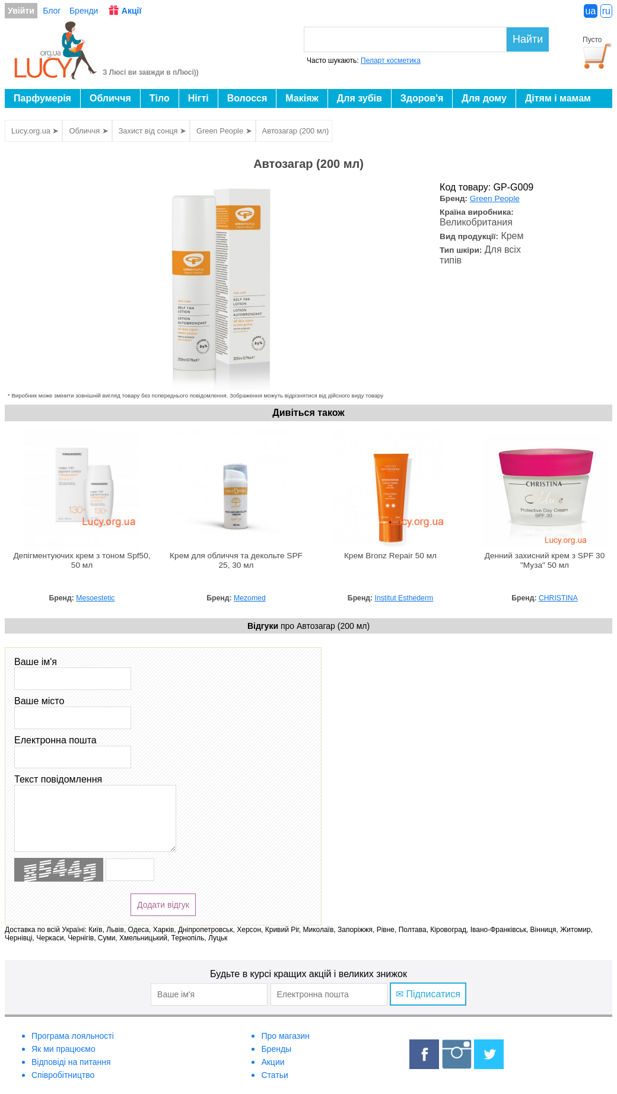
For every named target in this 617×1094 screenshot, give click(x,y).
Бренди (83, 10)
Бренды (276, 1049)
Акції (132, 10)
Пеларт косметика (391, 60)
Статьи (274, 1075)
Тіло (160, 98)
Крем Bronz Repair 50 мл (390, 555)
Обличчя (110, 98)
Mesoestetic (95, 598)
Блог (52, 10)
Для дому (484, 98)
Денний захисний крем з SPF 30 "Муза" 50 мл (545, 560)
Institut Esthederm (404, 598)
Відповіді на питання (71, 1062)
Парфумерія (42, 98)
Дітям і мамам (558, 98)
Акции (272, 1062)
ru (606, 11)
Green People (495, 198)
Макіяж (302, 98)
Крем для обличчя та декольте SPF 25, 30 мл (236, 560)
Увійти (21, 10)
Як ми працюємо (63, 1049)
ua (591, 11)
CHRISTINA (558, 598)
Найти (528, 39)
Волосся (247, 98)
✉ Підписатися (428, 994)
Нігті (198, 98)
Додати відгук (163, 904)
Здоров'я (421, 98)
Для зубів (359, 98)
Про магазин (285, 1036)
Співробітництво (62, 1075)
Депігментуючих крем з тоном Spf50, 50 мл (81, 560)
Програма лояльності (72, 1036)
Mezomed (250, 598)
